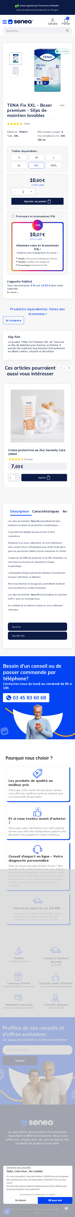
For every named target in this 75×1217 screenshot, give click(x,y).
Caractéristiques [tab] (45, 511)
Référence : (12, 131)
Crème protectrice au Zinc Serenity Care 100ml (36, 452)
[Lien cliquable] (53, 21)
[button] (61, 368)
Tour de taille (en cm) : (49, 135)
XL (19, 165)
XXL (36, 165)
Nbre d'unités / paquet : (49, 131)
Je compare (13, 320)
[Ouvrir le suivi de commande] (66, 1208)
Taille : (10, 135)
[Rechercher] (37, 30)
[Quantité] (23, 191)
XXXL (53, 165)
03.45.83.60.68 (56, 1008)
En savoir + (52, 252)
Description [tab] (19, 511)
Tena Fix (16, 627)
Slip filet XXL (18, 635)
